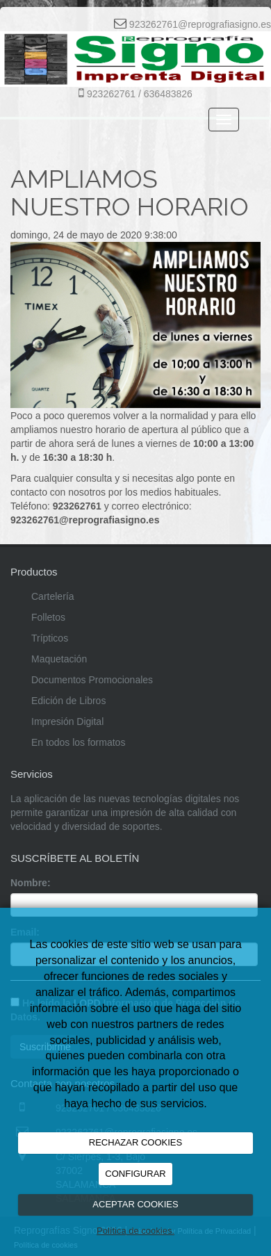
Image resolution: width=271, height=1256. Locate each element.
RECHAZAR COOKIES (135, 1142)
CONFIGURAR (135, 1173)
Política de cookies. (135, 1230)
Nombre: (30, 882)
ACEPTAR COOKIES (135, 1204)
